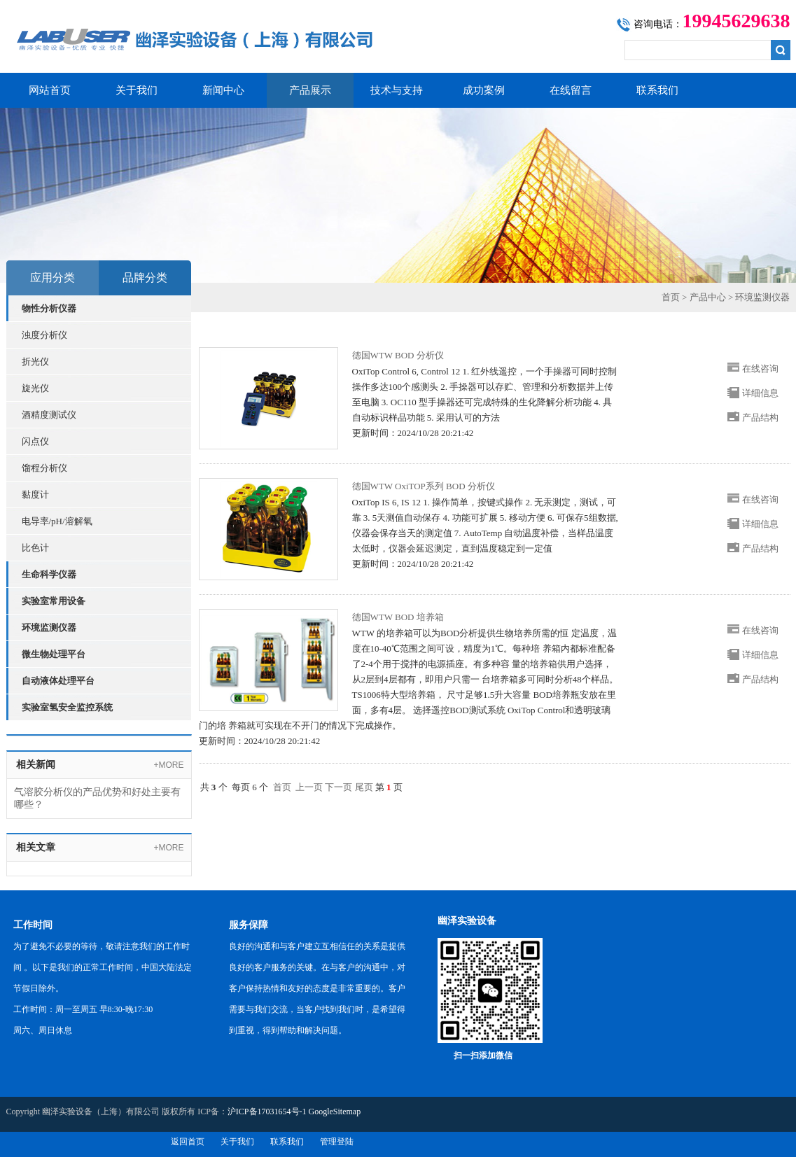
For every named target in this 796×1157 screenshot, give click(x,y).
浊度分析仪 (44, 335)
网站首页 (50, 90)
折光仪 (35, 361)
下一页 (338, 787)
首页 (671, 297)
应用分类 (52, 277)
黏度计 (35, 494)
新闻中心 (223, 90)
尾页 (364, 787)
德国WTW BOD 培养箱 (398, 617)
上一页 (309, 787)
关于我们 (137, 90)
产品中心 (708, 297)
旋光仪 (35, 388)
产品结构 (760, 417)
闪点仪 (35, 441)
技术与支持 (396, 90)
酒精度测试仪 (49, 414)
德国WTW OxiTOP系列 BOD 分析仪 (423, 486)
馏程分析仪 (44, 468)
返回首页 (187, 1142)
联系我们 (657, 90)
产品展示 (310, 90)
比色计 (35, 547)
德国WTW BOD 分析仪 (398, 355)
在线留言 (571, 90)
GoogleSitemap (335, 1111)
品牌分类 (145, 277)
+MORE (168, 765)
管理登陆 (337, 1142)
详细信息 (760, 393)
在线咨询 (760, 368)
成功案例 (484, 90)
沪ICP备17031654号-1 (267, 1111)
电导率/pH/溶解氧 (57, 521)
